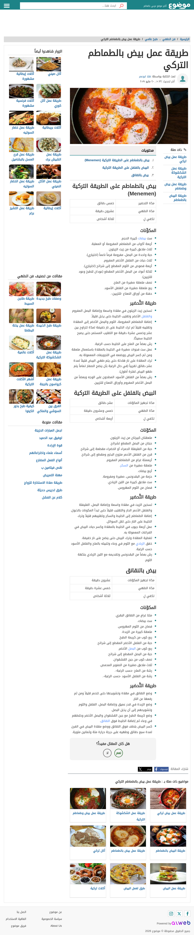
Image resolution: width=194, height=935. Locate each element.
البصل (132, 648)
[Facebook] (187, 914)
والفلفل (147, 316)
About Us (56, 925)
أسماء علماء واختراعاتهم (45, 453)
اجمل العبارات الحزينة (48, 430)
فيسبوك (164, 769)
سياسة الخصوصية (52, 919)
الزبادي (140, 543)
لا (107, 753)
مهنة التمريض (52, 475)
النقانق (105, 721)
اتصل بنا (21, 912)
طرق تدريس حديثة (49, 490)
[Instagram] (171, 914)
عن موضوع (55, 912)
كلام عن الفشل (52, 497)
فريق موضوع (18, 925)
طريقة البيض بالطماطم (177, 198)
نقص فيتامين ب (51, 468)
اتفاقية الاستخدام (16, 919)
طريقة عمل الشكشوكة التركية (178, 172)
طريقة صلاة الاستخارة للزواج (43, 483)
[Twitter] (179, 914)
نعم (118, 753)
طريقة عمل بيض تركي (175, 159)
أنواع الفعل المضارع (49, 460)
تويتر (149, 769)
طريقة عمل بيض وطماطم (175, 186)
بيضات (142, 238)
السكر (124, 465)
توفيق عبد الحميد (50, 438)
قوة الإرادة (54, 445)
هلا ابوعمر (145, 76)
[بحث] (121, 5)
